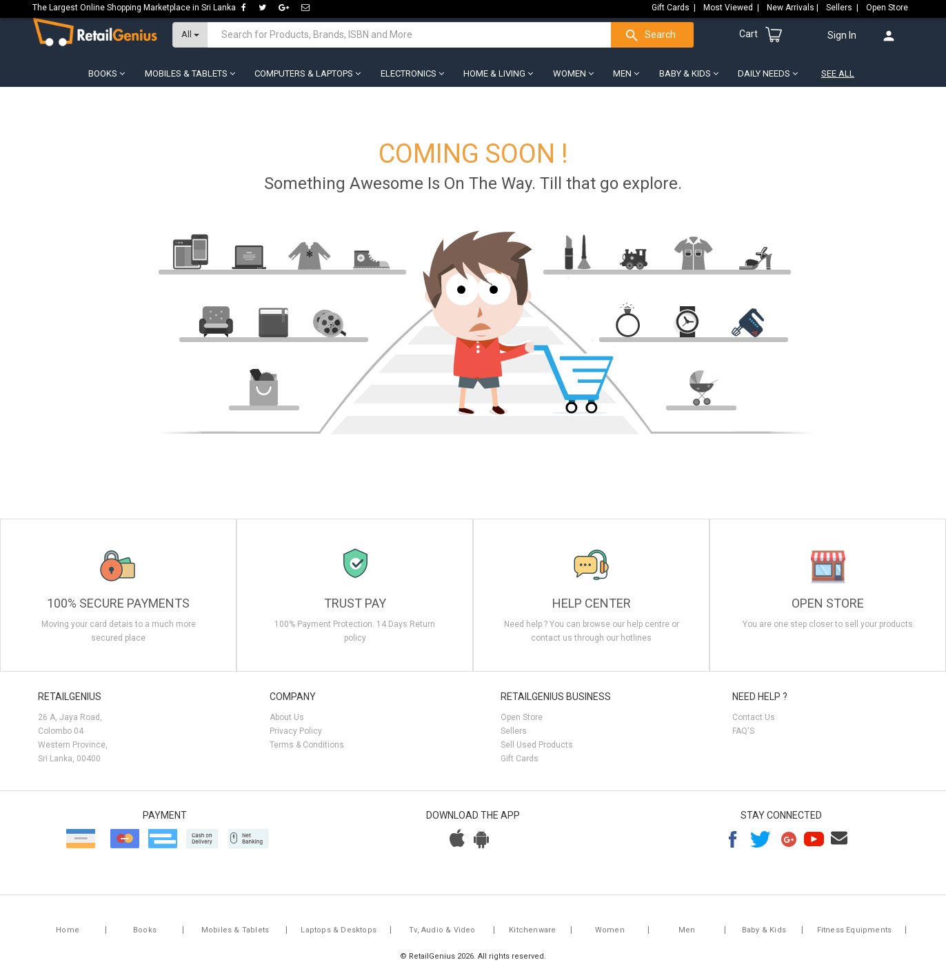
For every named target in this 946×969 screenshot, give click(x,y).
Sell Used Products (537, 752)
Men (687, 936)
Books (145, 936)
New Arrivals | (794, 7)
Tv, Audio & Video (442, 936)
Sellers (514, 738)
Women (610, 936)
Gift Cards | (675, 7)
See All (837, 81)
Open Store (888, 7)
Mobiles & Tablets (235, 936)
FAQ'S (743, 738)
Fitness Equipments (854, 936)
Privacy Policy (296, 738)
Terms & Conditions (307, 752)
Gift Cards (520, 765)
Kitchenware (532, 936)
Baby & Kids (764, 936)
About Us (287, 724)
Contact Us (753, 724)
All (190, 42)
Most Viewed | (732, 7)
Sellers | (843, 7)
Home (67, 936)
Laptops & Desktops (338, 936)
